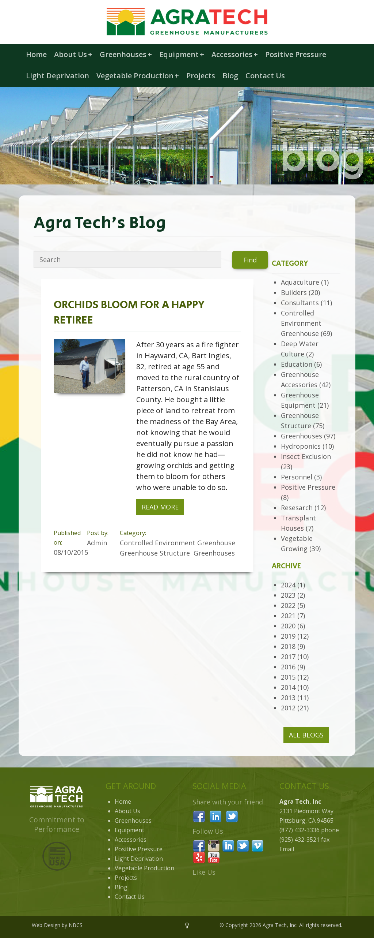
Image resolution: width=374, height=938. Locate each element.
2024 (288, 584)
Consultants (300, 302)
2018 (288, 646)
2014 (288, 687)
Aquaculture (300, 282)
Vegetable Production (137, 76)
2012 (288, 707)
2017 (288, 656)
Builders (294, 292)
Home (36, 54)
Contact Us (265, 76)
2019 (288, 636)
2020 (288, 625)
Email (286, 849)
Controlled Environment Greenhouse (301, 323)
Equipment (181, 54)
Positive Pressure (295, 54)
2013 (288, 697)
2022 (288, 605)
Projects (200, 76)
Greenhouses (126, 54)
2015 (288, 677)
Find (250, 259)
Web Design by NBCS (57, 925)
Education (296, 364)
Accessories (234, 54)
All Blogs (306, 734)
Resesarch (297, 507)
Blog (230, 76)
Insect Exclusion (306, 456)
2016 (288, 666)
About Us (73, 54)
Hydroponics (301, 446)
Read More (160, 506)
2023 (288, 595)
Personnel (296, 476)
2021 (288, 615)
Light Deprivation (57, 76)
